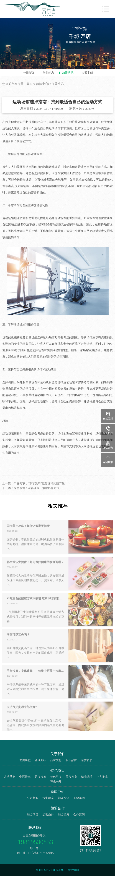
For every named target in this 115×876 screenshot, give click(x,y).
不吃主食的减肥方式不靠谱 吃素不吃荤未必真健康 (35, 606)
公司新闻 (29, 72)
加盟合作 (57, 808)
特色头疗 (56, 776)
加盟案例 (87, 72)
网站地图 (73, 870)
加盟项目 (32, 814)
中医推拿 (25, 776)
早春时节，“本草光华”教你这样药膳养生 (39, 491)
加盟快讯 (67, 72)
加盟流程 (63, 814)
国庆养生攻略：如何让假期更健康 (28, 533)
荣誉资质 (86, 760)
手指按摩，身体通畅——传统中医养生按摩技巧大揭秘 (35, 678)
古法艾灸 (9, 776)
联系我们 (35, 827)
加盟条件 (48, 814)
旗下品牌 (71, 760)
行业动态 (48, 72)
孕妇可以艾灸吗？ (18, 642)
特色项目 (57, 770)
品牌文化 (56, 760)
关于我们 (57, 754)
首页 (30, 84)
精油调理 (86, 776)
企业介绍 (40, 760)
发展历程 (25, 760)
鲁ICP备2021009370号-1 (51, 870)
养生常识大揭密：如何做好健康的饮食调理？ (35, 569)
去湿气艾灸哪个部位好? (22, 714)
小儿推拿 (102, 776)
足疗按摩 (40, 776)
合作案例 (79, 814)
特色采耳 (56, 781)
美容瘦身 (71, 776)
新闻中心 (42, 84)
